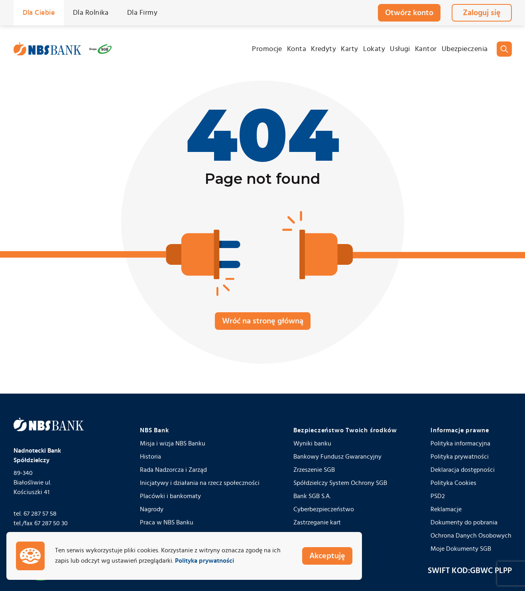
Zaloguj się (482, 13)
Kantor (426, 49)
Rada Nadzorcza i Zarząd (173, 470)
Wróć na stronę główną (262, 321)
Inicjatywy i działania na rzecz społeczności (200, 483)
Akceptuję (327, 556)
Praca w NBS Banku (166, 522)
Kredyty (323, 49)
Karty (349, 49)
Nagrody (151, 509)
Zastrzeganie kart (317, 522)
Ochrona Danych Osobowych (471, 535)
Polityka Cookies (453, 483)
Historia (150, 456)
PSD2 (438, 496)
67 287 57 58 (40, 513)
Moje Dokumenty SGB (461, 549)
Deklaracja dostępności (463, 470)
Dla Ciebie (39, 12)
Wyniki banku (312, 443)
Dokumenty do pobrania (464, 522)
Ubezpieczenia (465, 49)
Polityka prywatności (460, 456)
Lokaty (374, 49)
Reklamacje (446, 509)
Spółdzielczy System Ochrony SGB (340, 483)
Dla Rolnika (91, 12)
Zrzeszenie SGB (314, 470)
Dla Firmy (142, 12)
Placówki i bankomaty (170, 496)
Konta (296, 49)
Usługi (400, 49)
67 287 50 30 (51, 523)
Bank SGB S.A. (312, 496)
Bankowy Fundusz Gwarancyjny (337, 456)
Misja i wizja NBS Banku (172, 443)
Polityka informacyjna (460, 443)
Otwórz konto (409, 13)
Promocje (267, 49)
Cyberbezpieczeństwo (323, 509)
